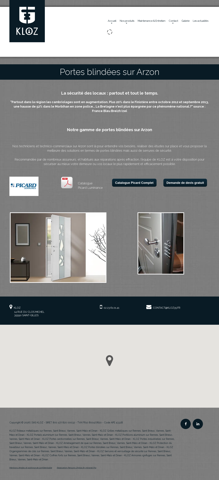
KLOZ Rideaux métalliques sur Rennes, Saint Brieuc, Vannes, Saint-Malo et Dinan (53, 430)
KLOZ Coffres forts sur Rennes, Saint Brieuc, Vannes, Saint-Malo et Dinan (82, 455)
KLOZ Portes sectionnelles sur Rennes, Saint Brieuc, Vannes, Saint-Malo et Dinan (86, 439)
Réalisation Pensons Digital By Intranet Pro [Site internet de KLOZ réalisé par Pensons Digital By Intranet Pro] (76, 467)
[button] (109, 360)
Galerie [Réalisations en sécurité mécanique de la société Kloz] (186, 20)
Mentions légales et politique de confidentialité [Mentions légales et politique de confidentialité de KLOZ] (30, 467)
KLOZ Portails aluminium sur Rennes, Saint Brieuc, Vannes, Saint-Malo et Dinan (70, 434)
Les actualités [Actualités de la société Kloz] (200, 20)
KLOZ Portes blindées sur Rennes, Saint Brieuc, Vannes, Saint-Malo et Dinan (122, 447)
